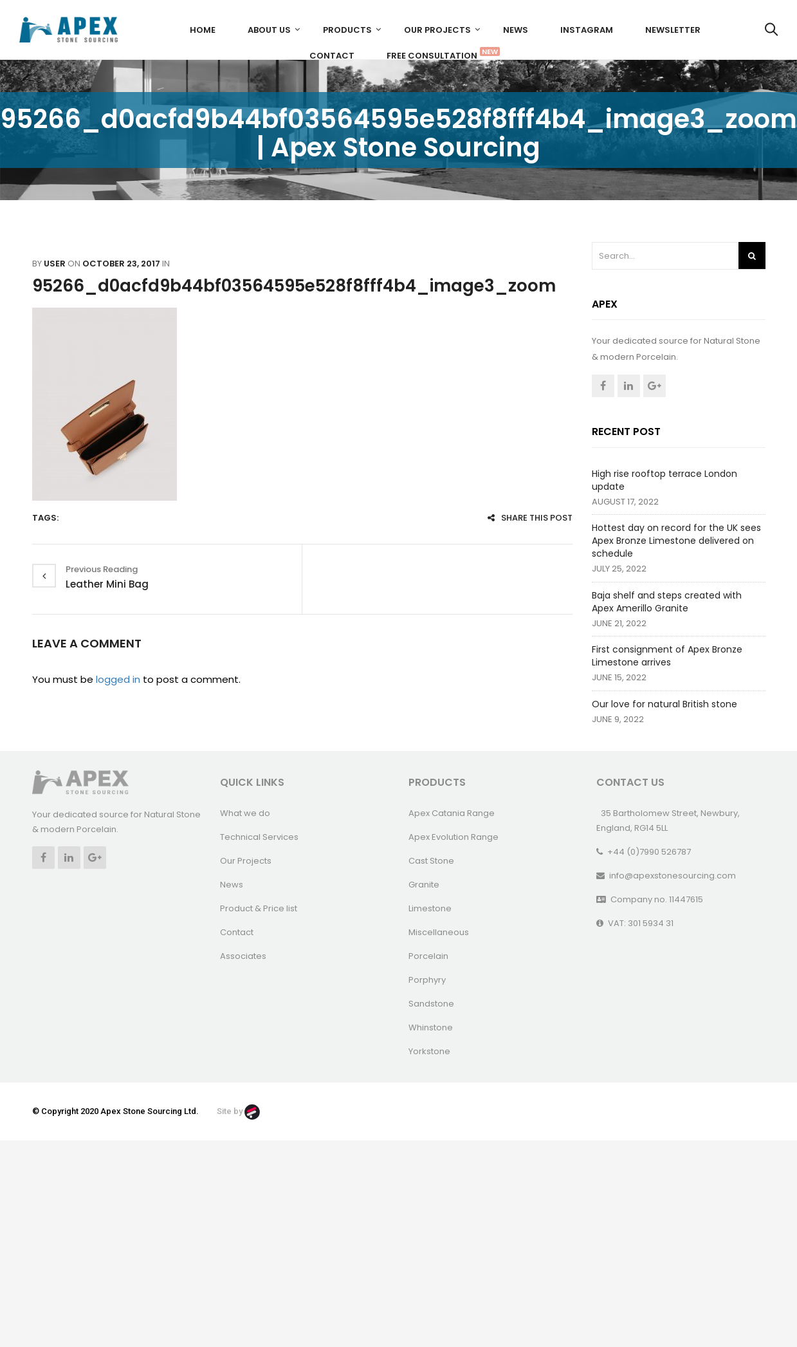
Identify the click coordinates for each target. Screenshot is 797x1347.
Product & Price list (258, 908)
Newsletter (673, 30)
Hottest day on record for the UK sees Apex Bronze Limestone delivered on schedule (676, 540)
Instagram (586, 30)
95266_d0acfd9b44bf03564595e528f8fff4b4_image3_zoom (294, 285)
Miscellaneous (438, 932)
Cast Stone (431, 861)
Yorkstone (429, 1051)
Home (202, 30)
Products (347, 30)
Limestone (430, 908)
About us (269, 30)
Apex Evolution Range (453, 837)
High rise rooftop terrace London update (664, 480)
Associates (243, 956)
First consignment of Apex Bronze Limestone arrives (667, 656)
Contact (331, 56)
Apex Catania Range (451, 813)
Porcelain (428, 956)
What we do (245, 813)
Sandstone (431, 1004)
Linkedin (629, 386)
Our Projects (437, 30)
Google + (654, 386)
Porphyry (427, 980)
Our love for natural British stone (664, 704)
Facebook (603, 386)
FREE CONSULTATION (437, 54)
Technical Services (259, 837)
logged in (118, 679)
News (515, 30)
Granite (423, 884)
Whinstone (430, 1027)
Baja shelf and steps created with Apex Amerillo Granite (667, 602)
